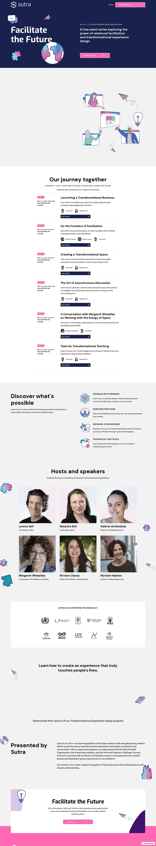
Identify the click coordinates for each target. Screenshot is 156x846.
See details (66, 217)
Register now (72, 822)
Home (111, 5)
